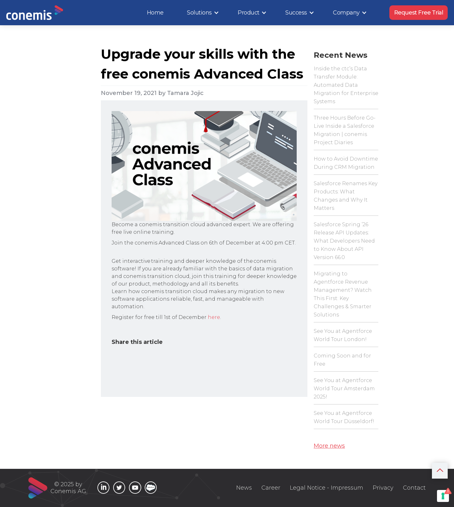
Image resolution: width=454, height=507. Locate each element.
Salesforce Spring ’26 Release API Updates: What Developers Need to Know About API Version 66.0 (344, 240)
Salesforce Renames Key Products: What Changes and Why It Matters (345, 195)
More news (329, 445)
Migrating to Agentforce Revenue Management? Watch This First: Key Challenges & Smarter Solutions (343, 294)
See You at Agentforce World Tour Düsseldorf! (344, 417)
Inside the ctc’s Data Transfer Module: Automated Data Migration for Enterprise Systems (346, 85)
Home (155, 12)
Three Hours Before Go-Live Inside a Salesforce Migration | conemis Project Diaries (344, 130)
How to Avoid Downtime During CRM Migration (346, 163)
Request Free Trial (418, 12)
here (214, 317)
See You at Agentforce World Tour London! (343, 335)
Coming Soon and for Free (342, 360)
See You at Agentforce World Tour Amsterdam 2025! (344, 388)
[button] (203, 12)
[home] (34, 12)
